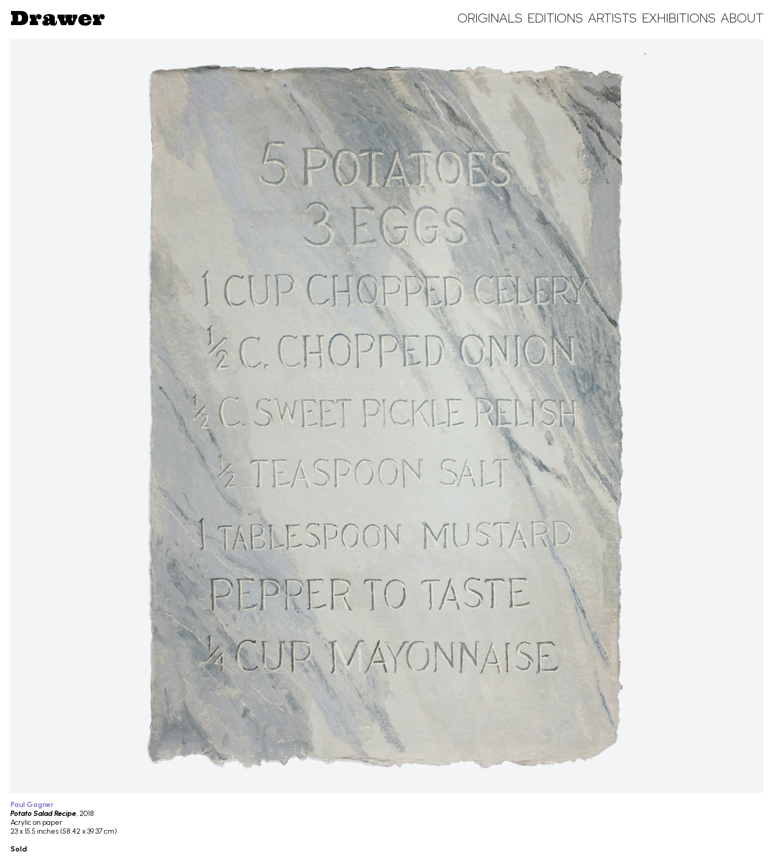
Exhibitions (679, 18)
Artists (612, 18)
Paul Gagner (32, 804)
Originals (490, 18)
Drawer (57, 17)
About (742, 18)
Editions (555, 18)
